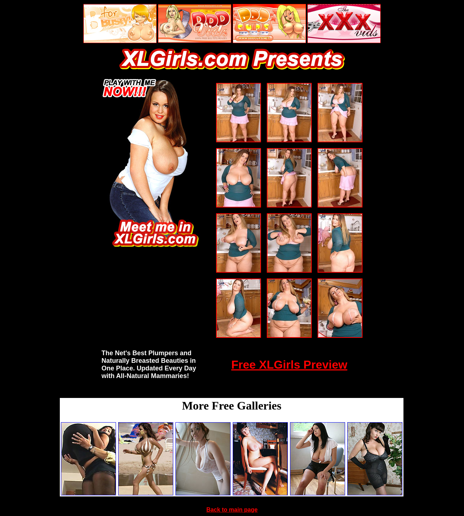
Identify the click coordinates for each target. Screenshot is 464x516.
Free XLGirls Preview (289, 364)
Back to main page (231, 510)
